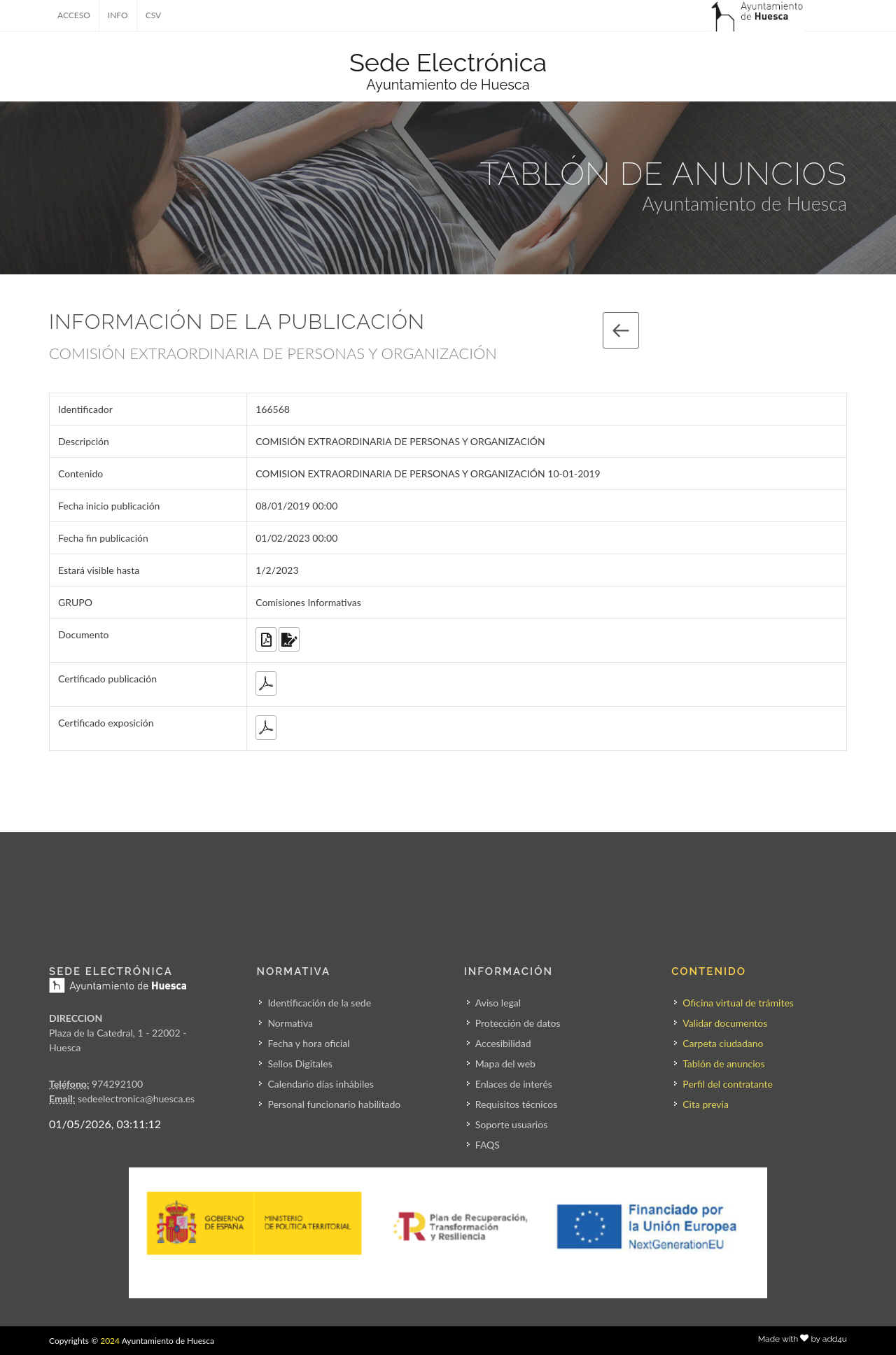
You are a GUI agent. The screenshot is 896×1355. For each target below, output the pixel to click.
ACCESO (73, 15)
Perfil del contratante (727, 1084)
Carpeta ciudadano (722, 1043)
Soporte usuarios (511, 1124)
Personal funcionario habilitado (333, 1104)
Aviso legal (498, 1003)
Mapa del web (505, 1063)
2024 (110, 1340)
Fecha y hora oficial (308, 1043)
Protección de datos (518, 1023)
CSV (154, 15)
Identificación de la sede (319, 1003)
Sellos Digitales (299, 1063)
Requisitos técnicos (516, 1104)
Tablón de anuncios (723, 1063)
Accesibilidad (503, 1043)
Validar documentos (724, 1023)
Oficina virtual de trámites (738, 1003)
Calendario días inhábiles (320, 1084)
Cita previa (705, 1104)
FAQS (487, 1145)
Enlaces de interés (513, 1084)
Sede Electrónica (448, 62)
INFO (118, 15)
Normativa (290, 1023)
